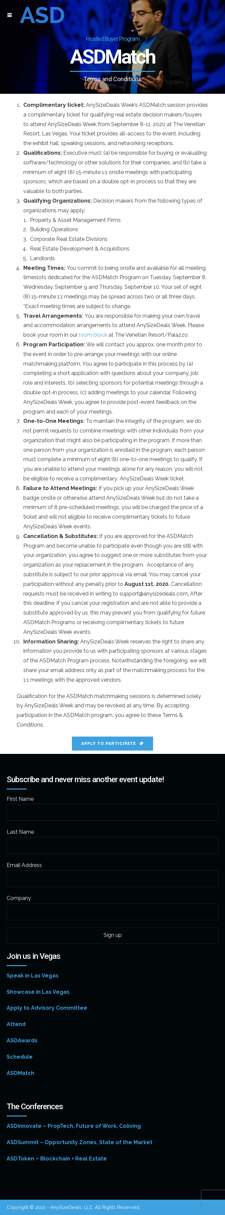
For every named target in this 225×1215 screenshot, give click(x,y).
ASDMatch (20, 1073)
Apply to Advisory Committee (47, 1008)
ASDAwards (22, 1040)
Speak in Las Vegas (33, 975)
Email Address (24, 865)
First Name (20, 799)
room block (93, 335)
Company (19, 898)
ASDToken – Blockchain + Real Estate (57, 1158)
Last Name (20, 832)
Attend (16, 1024)
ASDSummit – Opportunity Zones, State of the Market (79, 1142)
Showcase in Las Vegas (38, 992)
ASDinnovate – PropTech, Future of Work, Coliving (74, 1126)
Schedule (20, 1057)
